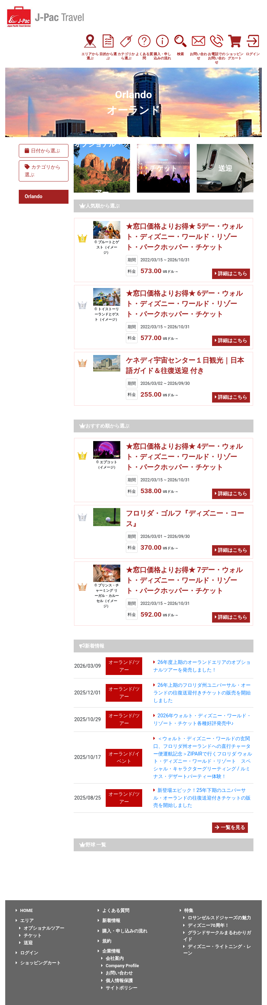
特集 (186, 910)
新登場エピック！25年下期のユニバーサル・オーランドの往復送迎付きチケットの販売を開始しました (202, 797)
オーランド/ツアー (124, 666)
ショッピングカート (38, 962)
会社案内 (112, 958)
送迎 (225, 168)
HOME (24, 910)
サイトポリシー (119, 987)
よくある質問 (113, 910)
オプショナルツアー (41, 928)
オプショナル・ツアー (102, 168)
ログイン (27, 952)
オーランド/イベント (124, 758)
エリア (25, 920)
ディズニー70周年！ (206, 925)
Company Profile (120, 965)
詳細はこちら (231, 274)
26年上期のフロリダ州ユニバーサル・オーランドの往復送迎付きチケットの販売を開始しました (202, 692)
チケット (163, 168)
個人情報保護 (117, 980)
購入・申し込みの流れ (122, 931)
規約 (104, 941)
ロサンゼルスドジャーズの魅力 (217, 917)
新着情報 (109, 920)
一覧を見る (230, 827)
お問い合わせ (117, 973)
